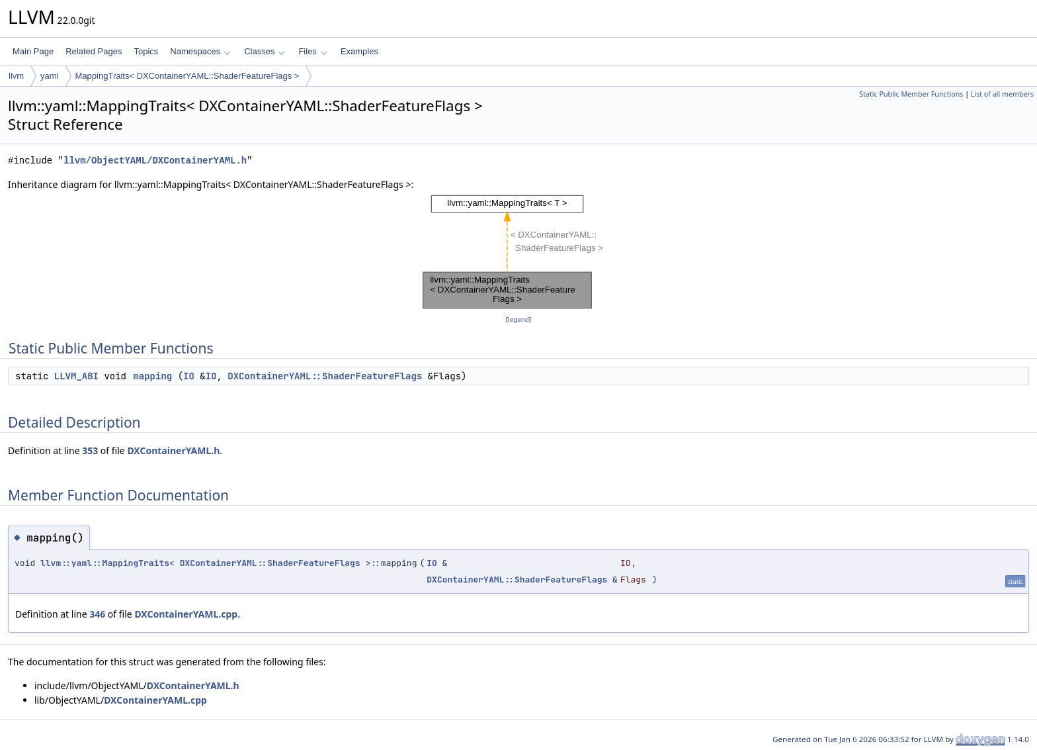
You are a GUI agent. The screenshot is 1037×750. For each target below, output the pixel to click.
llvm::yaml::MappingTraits (104, 563)
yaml (49, 76)
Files (312, 51)
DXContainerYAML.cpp (185, 614)
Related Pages (93, 51)
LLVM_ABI (76, 376)
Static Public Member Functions (911, 94)
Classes (264, 51)
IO (188, 376)
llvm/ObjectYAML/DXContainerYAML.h (155, 160)
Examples (359, 51)
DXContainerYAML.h (173, 450)
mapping (152, 376)
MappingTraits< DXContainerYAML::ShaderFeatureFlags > (187, 76)
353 (90, 450)
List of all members (1002, 94)
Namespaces (200, 51)
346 (97, 614)
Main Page (33, 51)
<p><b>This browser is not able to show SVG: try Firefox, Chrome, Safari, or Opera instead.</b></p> (518, 252)
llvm (16, 76)
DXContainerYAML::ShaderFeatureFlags (325, 376)
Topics (146, 51)
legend (518, 319)
